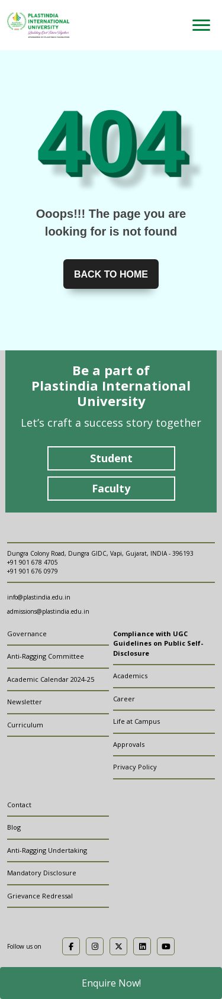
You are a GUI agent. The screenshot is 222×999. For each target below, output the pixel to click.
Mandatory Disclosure (41, 872)
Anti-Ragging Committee (45, 656)
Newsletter (24, 701)
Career (124, 698)
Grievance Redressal (40, 895)
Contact (19, 804)
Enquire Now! (111, 983)
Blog (14, 827)
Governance (27, 633)
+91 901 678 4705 (32, 562)
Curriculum (25, 724)
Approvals (128, 744)
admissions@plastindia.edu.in (48, 611)
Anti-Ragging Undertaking (47, 850)
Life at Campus (136, 721)
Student (111, 458)
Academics (130, 675)
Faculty (111, 488)
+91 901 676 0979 (32, 571)
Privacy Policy (135, 766)
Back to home (111, 274)
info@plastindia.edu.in (38, 597)
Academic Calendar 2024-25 (50, 679)
